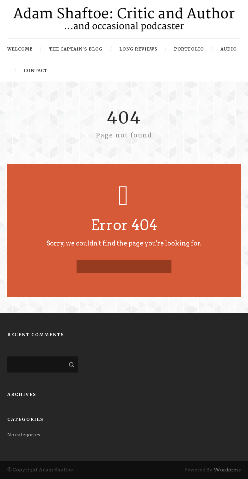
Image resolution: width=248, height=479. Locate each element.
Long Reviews (138, 49)
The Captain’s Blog (76, 49)
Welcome (20, 49)
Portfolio (189, 49)
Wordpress (227, 470)
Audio (228, 49)
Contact (35, 70)
